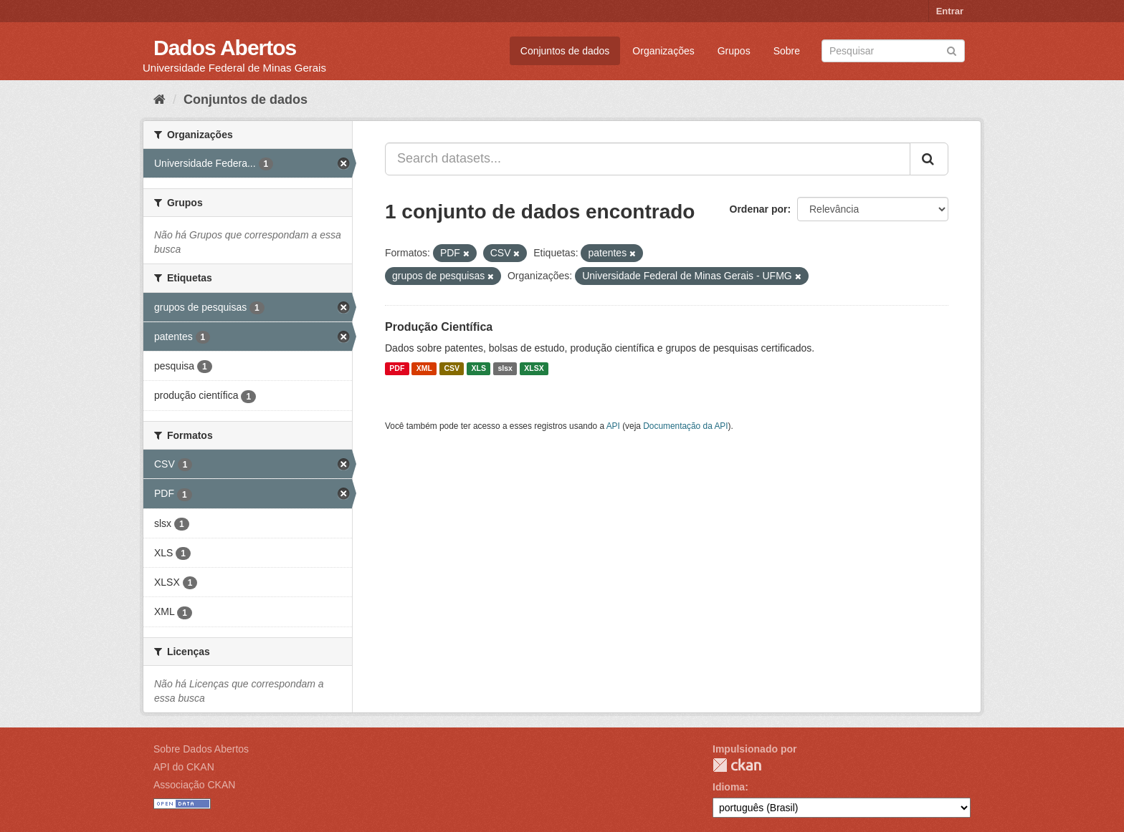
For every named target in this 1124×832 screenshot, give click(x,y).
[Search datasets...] (647, 158)
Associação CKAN (194, 784)
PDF (396, 368)
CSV (451, 368)
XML (424, 368)
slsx (504, 368)
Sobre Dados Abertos (201, 749)
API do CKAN (183, 767)
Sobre (786, 51)
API (613, 426)
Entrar (949, 11)
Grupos (734, 51)
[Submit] (952, 50)
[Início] (159, 99)
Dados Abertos (224, 47)
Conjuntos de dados (565, 51)
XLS (479, 368)
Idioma (729, 787)
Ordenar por (759, 209)
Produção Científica (438, 327)
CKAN (737, 765)
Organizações (663, 51)
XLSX (533, 368)
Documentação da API (685, 426)
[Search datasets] (893, 50)
